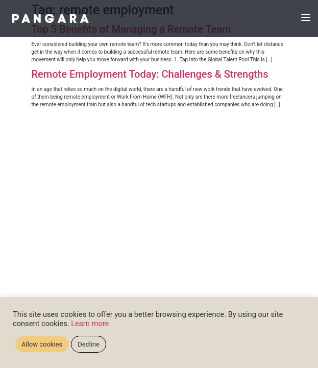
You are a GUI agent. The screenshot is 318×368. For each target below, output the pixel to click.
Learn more (90, 323)
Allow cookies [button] (41, 344)
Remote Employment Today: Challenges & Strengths (150, 74)
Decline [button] (89, 344)
